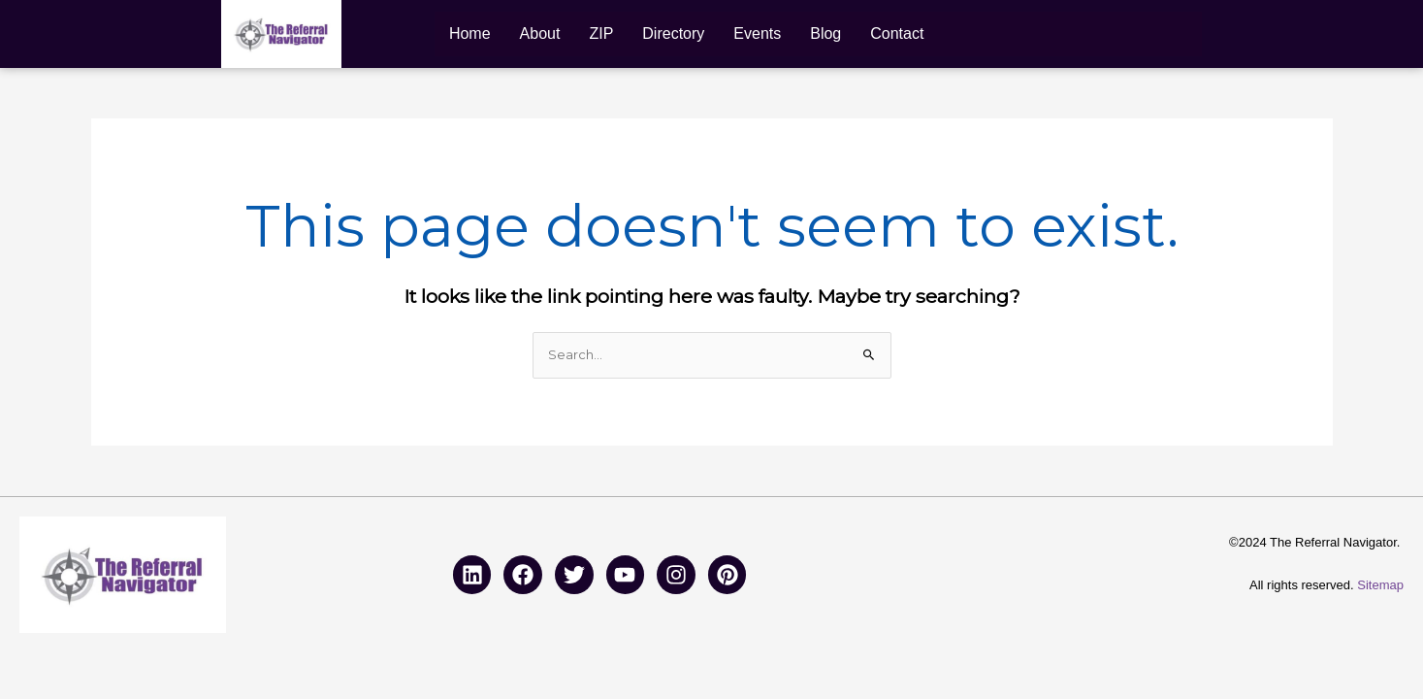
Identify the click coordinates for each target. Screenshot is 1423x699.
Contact (896, 33)
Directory (673, 33)
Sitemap (1380, 585)
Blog (825, 33)
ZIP (601, 33)
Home (470, 33)
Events (757, 33)
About (540, 33)
